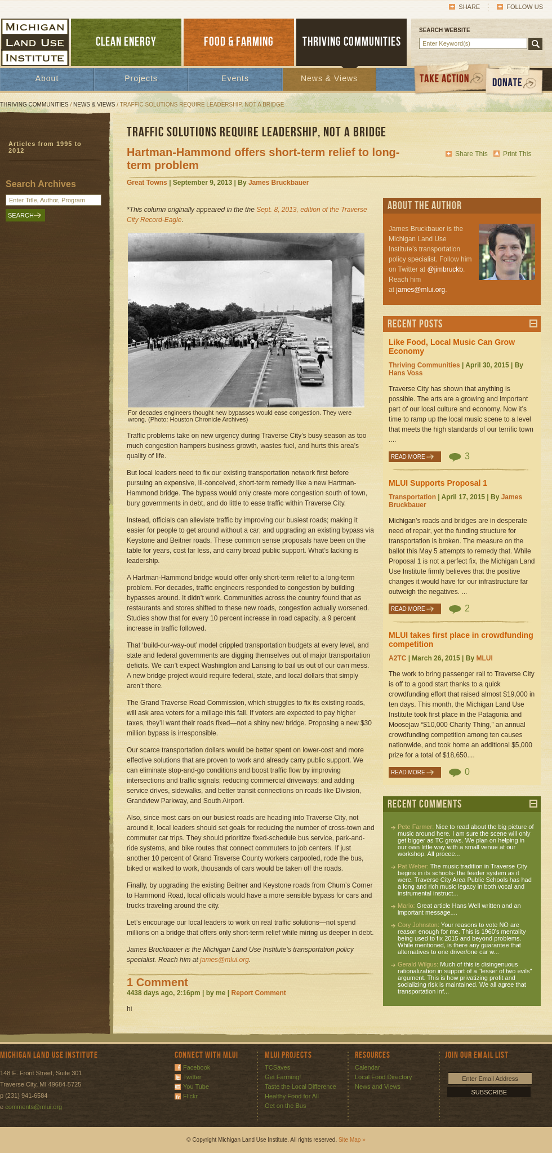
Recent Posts (415, 324)
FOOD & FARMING (239, 42)
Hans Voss (405, 373)
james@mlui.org (420, 290)
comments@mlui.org (33, 1106)
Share (469, 6)
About (47, 78)
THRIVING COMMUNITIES (351, 42)
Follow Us (524, 6)
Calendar (367, 1067)
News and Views (377, 1086)
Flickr (190, 1096)
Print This (517, 154)
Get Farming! (283, 1077)
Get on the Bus (285, 1105)
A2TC (397, 658)
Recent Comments (425, 804)
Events (235, 78)
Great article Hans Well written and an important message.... (459, 909)
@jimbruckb (445, 269)
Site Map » (352, 1140)
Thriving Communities (34, 104)
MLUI (484, 658)
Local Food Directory (383, 1077)
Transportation (412, 497)
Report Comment (258, 993)
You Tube (196, 1086)
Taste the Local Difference (300, 1086)
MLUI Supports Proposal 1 (438, 482)
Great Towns (147, 183)
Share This (471, 154)
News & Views (329, 78)
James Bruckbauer (278, 183)
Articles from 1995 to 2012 (45, 147)
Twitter (192, 1077)
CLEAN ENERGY (126, 42)
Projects (141, 78)
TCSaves (277, 1067)
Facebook (196, 1067)
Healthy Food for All (292, 1096)
